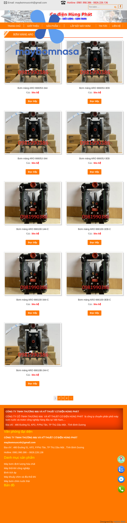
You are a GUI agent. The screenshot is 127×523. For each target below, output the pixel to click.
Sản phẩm (52, 25)
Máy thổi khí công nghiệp (17, 468)
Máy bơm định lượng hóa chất (19, 463)
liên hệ (35, 92)
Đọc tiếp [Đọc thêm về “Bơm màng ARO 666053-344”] (32, 101)
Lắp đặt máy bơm (80, 25)
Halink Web (119, 521)
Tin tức (103, 25)
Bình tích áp (10, 472)
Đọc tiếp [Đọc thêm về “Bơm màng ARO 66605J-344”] (32, 171)
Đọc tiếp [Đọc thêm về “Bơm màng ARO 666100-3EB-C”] (94, 312)
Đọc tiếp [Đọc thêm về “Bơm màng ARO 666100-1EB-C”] (94, 242)
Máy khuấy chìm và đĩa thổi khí (20, 476)
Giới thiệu (33, 25)
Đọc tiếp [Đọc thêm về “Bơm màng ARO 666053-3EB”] (94, 101)
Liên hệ (116, 25)
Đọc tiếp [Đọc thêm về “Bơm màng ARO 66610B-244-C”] (32, 383)
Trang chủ (14, 25)
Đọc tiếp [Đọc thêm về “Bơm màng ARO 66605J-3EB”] (94, 171)
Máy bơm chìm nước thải (17, 480)
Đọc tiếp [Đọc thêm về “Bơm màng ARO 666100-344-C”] (32, 312)
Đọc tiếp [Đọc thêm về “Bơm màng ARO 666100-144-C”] (32, 242)
